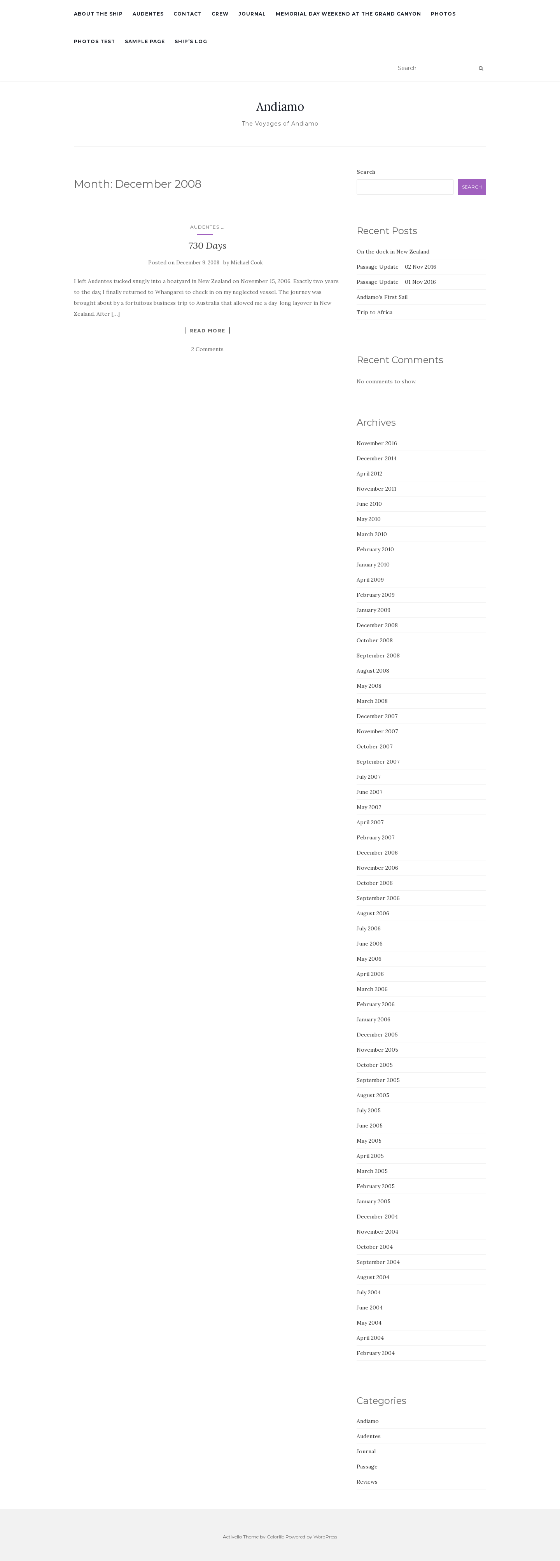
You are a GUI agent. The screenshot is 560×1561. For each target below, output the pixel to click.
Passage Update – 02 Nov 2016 (396, 266)
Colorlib (275, 1537)
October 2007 (374, 746)
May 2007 (369, 807)
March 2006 (372, 989)
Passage (367, 1466)
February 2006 (376, 1004)
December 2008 (377, 625)
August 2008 (373, 670)
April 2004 (370, 1337)
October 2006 (375, 882)
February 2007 (375, 837)
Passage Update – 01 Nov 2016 (396, 281)
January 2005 (373, 1201)
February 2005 (376, 1186)
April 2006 (370, 973)
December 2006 (377, 852)
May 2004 (369, 1322)
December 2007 (377, 716)
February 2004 (376, 1352)
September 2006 (378, 898)
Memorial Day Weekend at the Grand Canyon (348, 14)
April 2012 (369, 473)
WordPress (325, 1537)
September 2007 (378, 761)
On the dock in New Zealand (393, 251)
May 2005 (369, 1140)
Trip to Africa (374, 312)
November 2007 (377, 731)
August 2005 (373, 1095)
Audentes (148, 14)
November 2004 (377, 1231)
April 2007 (370, 822)
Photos (443, 14)
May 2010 (369, 519)
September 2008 (378, 655)
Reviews (367, 1481)
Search (366, 171)
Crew (220, 14)
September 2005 (378, 1080)
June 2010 (369, 503)
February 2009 (376, 594)
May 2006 (369, 958)
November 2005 (377, 1049)
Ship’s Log (191, 41)
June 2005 (370, 1125)
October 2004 (375, 1246)
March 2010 (372, 534)
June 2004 (370, 1307)
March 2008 (372, 700)
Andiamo (280, 106)
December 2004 (377, 1216)
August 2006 (373, 913)
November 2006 (377, 867)
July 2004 (369, 1292)
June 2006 (370, 943)
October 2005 (375, 1064)
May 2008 (369, 685)
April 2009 (370, 579)
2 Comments (207, 349)
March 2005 (372, 1171)
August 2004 (373, 1277)
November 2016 (377, 443)
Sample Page (145, 41)
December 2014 (377, 458)
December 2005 (377, 1034)
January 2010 (373, 564)
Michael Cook (247, 262)
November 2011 (376, 488)
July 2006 (369, 928)
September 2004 (378, 1262)
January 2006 (373, 1019)
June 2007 (369, 791)
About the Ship (98, 14)
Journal (252, 14)
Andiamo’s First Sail (382, 297)
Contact (187, 14)
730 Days (207, 245)
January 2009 (373, 610)
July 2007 (368, 776)
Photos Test (94, 41)
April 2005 (370, 1155)
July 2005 (369, 1110)
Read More (207, 330)
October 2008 (375, 640)
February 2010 (375, 549)
